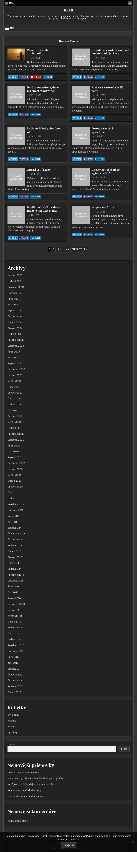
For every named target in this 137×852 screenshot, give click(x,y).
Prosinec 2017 (15, 645)
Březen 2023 (14, 392)
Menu (11, 3)
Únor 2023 (13, 398)
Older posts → (80, 249)
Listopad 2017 (15, 651)
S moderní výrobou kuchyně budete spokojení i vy (110, 51)
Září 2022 (13, 410)
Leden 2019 (14, 569)
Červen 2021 (14, 416)
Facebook (24, 77)
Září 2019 (12, 522)
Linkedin (48, 77)
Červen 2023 (14, 375)
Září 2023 (13, 357)
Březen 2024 (14, 328)
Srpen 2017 (14, 668)
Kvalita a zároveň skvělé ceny (107, 89)
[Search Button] (130, 3)
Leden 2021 (14, 428)
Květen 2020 (14, 475)
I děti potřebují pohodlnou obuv (44, 130)
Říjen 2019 (13, 516)
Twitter (13, 77)
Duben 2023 (14, 387)
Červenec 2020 (16, 463)
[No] (132, 842)
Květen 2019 (14, 545)
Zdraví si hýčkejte (38, 170)
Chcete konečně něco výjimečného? (106, 171)
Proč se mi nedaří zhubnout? (39, 51)
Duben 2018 (14, 621)
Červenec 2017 (16, 674)
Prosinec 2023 (15, 340)
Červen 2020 (15, 469)
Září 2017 (12, 663)
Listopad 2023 (15, 345)
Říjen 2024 (13, 299)
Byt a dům (13, 714)
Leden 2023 (14, 404)
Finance (11, 720)
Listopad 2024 (15, 293)
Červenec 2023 (16, 369)
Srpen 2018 (14, 598)
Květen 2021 (14, 422)
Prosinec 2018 (15, 574)
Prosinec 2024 (15, 287)
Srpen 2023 (14, 363)
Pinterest (36, 77)
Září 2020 (13, 451)
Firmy (10, 726)
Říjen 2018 (13, 586)
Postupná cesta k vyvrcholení (103, 130)
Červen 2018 (14, 610)
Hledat (11, 744)
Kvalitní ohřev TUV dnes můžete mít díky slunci (43, 209)
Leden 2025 (14, 281)
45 (67, 249)
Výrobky (12, 732)
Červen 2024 (14, 316)
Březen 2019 (14, 557)
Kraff (68, 10)
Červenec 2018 (16, 604)
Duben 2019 (14, 551)
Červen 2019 (14, 539)
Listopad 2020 (15, 439)
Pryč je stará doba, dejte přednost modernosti (43, 89)
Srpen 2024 (14, 310)
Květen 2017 (14, 686)
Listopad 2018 (15, 580)
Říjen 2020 (13, 445)
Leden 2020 (14, 498)
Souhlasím (68, 845)
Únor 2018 (13, 633)
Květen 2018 (14, 616)
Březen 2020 (15, 486)
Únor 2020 (13, 492)
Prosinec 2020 (15, 434)
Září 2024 (13, 304)
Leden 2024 (14, 334)
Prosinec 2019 (15, 504)
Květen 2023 (14, 381)
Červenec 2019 (16, 533)
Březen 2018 (14, 627)
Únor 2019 (13, 563)
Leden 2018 (14, 639)
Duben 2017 (14, 692)
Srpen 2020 (14, 457)
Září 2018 (12, 592)
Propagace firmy (103, 207)
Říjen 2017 (13, 657)
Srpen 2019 (14, 528)
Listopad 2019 (15, 510)
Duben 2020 (14, 480)
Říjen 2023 (13, 351)
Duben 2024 (14, 322)
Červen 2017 (14, 680)
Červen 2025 (14, 275)
